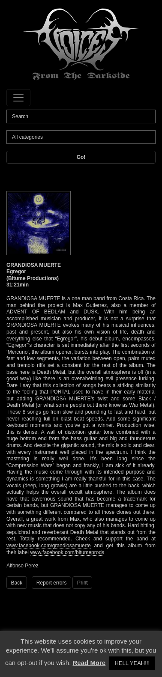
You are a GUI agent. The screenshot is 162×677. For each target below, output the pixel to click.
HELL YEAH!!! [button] (132, 663)
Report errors (51, 583)
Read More (89, 662)
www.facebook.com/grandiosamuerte (48, 546)
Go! (81, 157)
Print (82, 583)
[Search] (81, 116)
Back (17, 583)
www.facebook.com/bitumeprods (67, 552)
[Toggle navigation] (18, 97)
